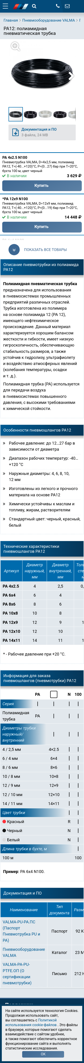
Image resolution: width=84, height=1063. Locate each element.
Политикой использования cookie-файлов (31, 1022)
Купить (41, 185)
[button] (44, 73)
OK (43, 1054)
